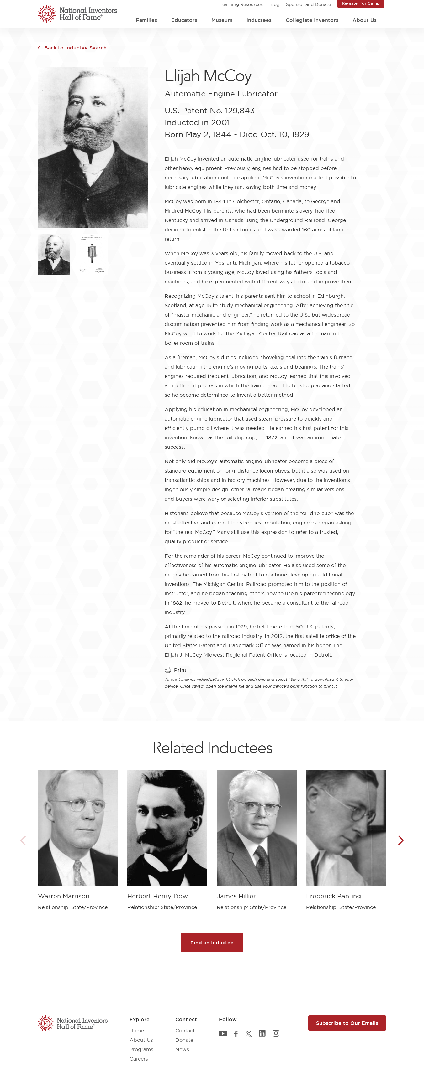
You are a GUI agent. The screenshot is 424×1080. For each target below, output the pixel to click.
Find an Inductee (212, 942)
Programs (141, 1049)
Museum (221, 20)
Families (146, 20)
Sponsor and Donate (308, 4)
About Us (364, 20)
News (182, 1049)
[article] (78, 835)
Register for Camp (361, 3)
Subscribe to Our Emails (347, 1023)
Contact (185, 1030)
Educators (184, 20)
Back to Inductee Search (75, 47)
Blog (274, 4)
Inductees (259, 20)
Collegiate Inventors (312, 20)
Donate (184, 1040)
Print (176, 669)
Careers (139, 1059)
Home (137, 1030)
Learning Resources (241, 4)
